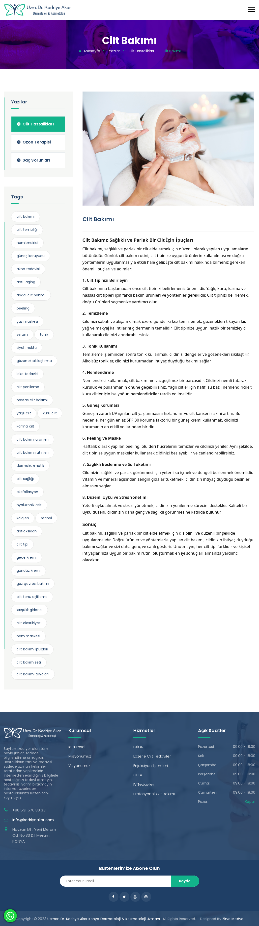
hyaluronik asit (29, 504)
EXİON (138, 746)
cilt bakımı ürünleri (33, 439)
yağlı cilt (24, 413)
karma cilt (25, 426)
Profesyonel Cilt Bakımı (154, 793)
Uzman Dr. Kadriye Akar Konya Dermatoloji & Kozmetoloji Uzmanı (103, 918)
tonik (44, 334)
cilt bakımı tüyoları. (33, 674)
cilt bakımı (25, 216)
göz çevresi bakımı (33, 583)
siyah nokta (27, 347)
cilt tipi (22, 544)
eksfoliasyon (27, 491)
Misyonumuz (79, 756)
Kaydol (185, 881)
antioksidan (27, 531)
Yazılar (114, 50)
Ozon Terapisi (37, 142)
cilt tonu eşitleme (32, 596)
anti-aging (26, 282)
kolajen (23, 518)
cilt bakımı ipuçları (32, 649)
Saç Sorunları (36, 160)
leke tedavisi (27, 373)
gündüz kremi (28, 570)
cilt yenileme (28, 386)
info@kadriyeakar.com (33, 819)
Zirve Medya (232, 918)
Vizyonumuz (79, 765)
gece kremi (26, 557)
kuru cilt (50, 413)
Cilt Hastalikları (141, 50)
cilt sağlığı (25, 478)
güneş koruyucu (31, 255)
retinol (46, 518)
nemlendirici (27, 242)
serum (22, 334)
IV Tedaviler (143, 784)
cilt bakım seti (29, 662)
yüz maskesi (27, 321)
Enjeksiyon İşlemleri (150, 765)
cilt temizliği (27, 229)
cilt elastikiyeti (29, 622)
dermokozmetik (30, 465)
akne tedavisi (28, 268)
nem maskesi (28, 636)
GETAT (138, 775)
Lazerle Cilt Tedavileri (152, 756)
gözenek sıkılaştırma (34, 360)
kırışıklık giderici (29, 609)
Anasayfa (92, 50)
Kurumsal (76, 746)
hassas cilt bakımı (32, 400)
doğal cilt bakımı (31, 295)
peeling (23, 308)
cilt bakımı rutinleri (33, 452)
